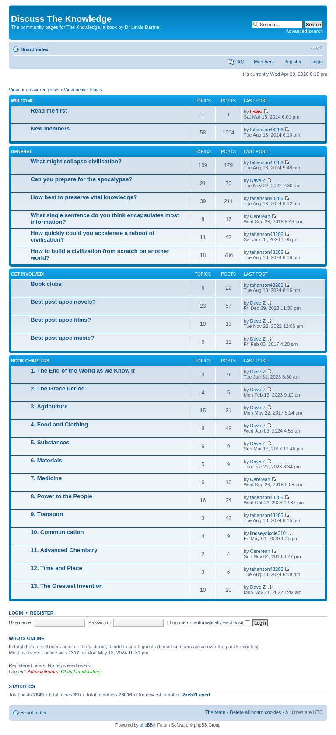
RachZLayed (196, 694)
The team (215, 712)
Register (292, 61)
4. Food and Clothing (59, 424)
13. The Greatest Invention (67, 586)
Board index (35, 49)
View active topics (83, 89)
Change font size (316, 48)
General (21, 151)
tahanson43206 (267, 129)
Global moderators (81, 671)
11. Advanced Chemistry (64, 550)
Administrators (43, 671)
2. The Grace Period (58, 388)
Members (264, 61)
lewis (256, 111)
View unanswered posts (34, 89)
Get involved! (28, 274)
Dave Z (258, 180)
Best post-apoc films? (61, 320)
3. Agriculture (49, 406)
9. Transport (47, 514)
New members (50, 128)
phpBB (146, 725)
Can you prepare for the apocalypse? (81, 179)
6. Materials (46, 460)
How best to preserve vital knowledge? (84, 197)
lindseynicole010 (268, 533)
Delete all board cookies (255, 712)
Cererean (260, 216)
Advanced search (304, 31)
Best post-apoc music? (62, 337)
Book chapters (30, 361)
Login (317, 61)
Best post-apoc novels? (63, 302)
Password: (99, 622)
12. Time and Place (56, 568)
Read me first (49, 110)
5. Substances (50, 442)
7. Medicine (46, 478)
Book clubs (46, 284)
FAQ (239, 61)
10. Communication (57, 532)
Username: (20, 622)
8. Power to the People (61, 496)
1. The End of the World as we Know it (83, 370)
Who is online (26, 638)
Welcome (22, 100)
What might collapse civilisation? (76, 161)
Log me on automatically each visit (210, 622)
